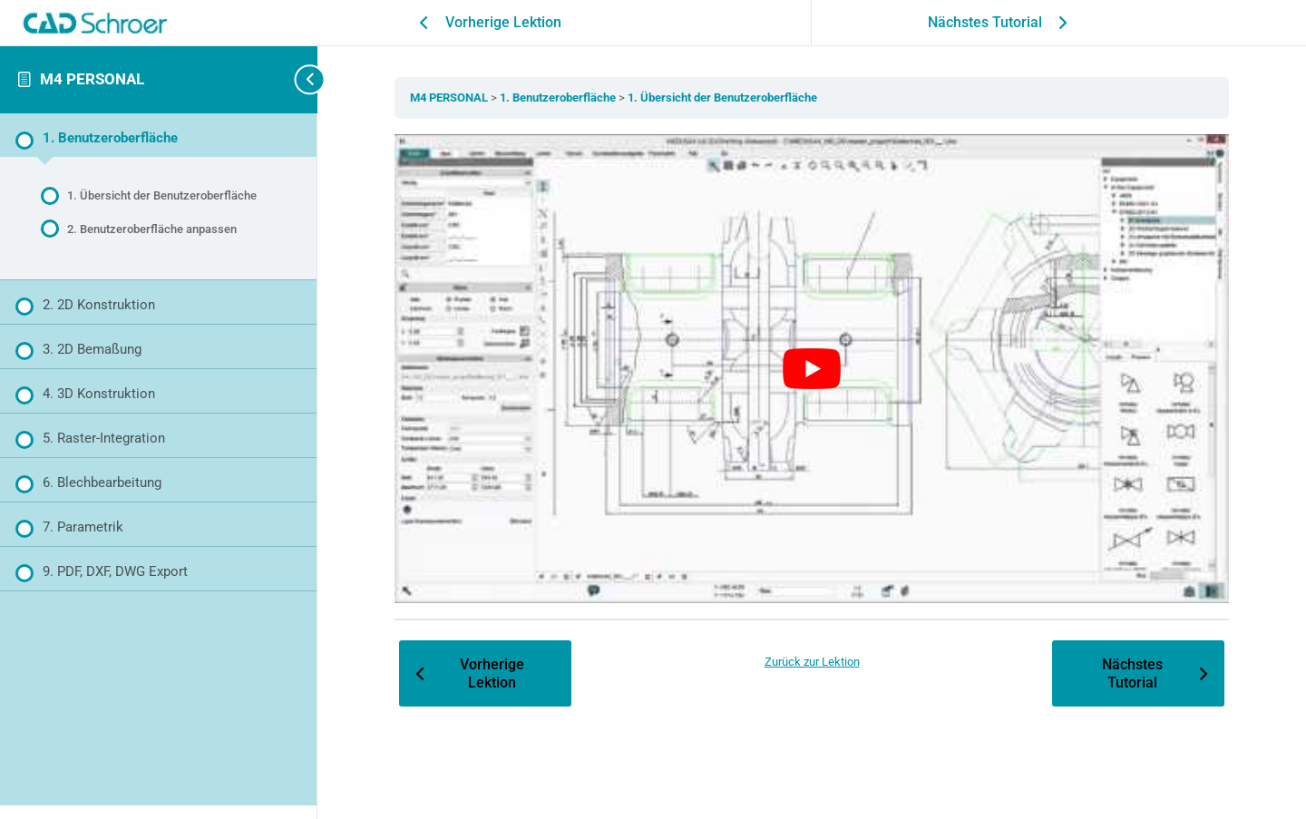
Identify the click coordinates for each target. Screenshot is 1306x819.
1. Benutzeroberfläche (559, 97)
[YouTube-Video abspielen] (812, 369)
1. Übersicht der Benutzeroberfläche (722, 97)
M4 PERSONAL (92, 79)
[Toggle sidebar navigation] (290, 79)
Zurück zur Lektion (812, 661)
